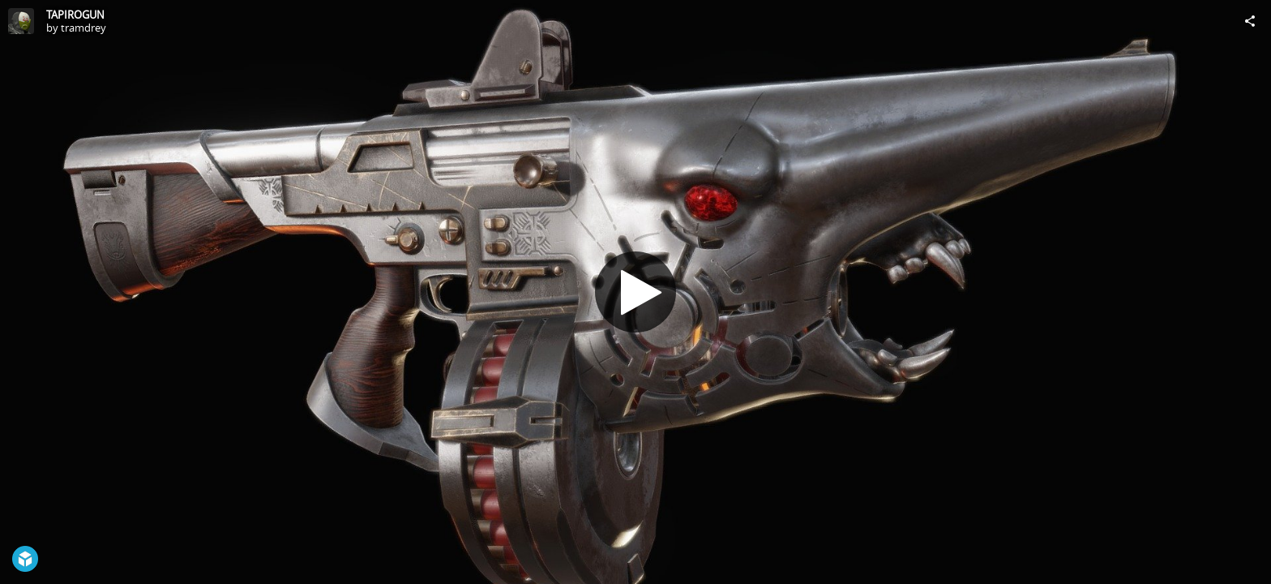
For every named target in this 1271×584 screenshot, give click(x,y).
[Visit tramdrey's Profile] (21, 21)
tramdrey (83, 27)
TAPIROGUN (75, 14)
